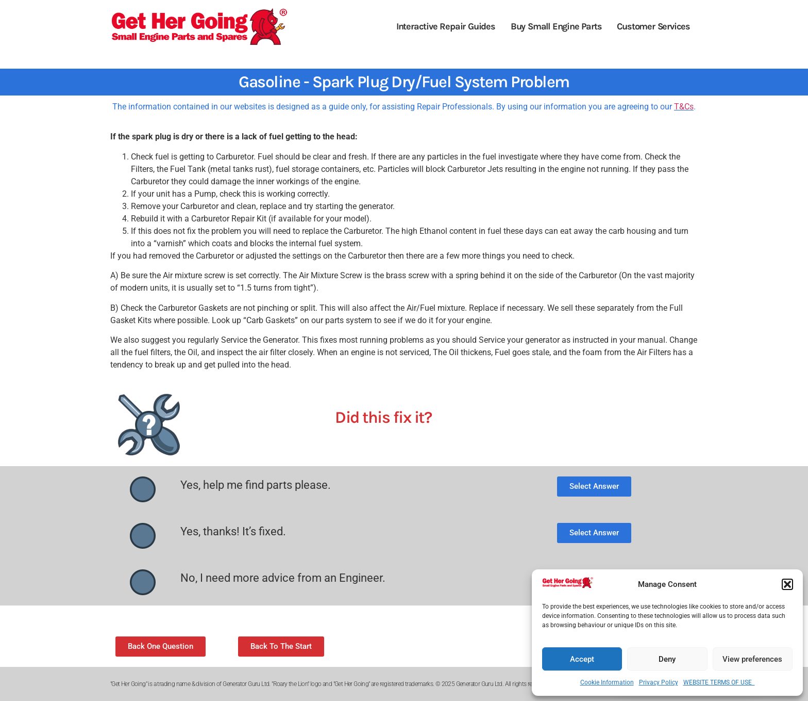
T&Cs (684, 106)
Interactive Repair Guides (445, 26)
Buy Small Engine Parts (556, 26)
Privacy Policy (658, 682)
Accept (582, 659)
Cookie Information (607, 682)
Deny (667, 659)
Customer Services (653, 26)
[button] (787, 584)
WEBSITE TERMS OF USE (719, 682)
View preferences (752, 659)
